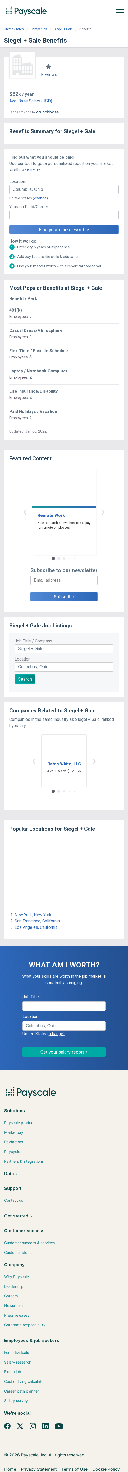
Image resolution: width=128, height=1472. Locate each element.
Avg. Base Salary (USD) (30, 100)
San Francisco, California (37, 921)
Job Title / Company (33, 640)
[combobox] (64, 189)
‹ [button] (25, 511)
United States (14, 29)
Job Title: (31, 996)
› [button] (103, 511)
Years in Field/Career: (29, 206)
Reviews (49, 74)
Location (22, 659)
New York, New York (33, 914)
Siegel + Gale (63, 29)
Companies (38, 29)
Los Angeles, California (36, 927)
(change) (40, 198)
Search (25, 679)
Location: (17, 181)
